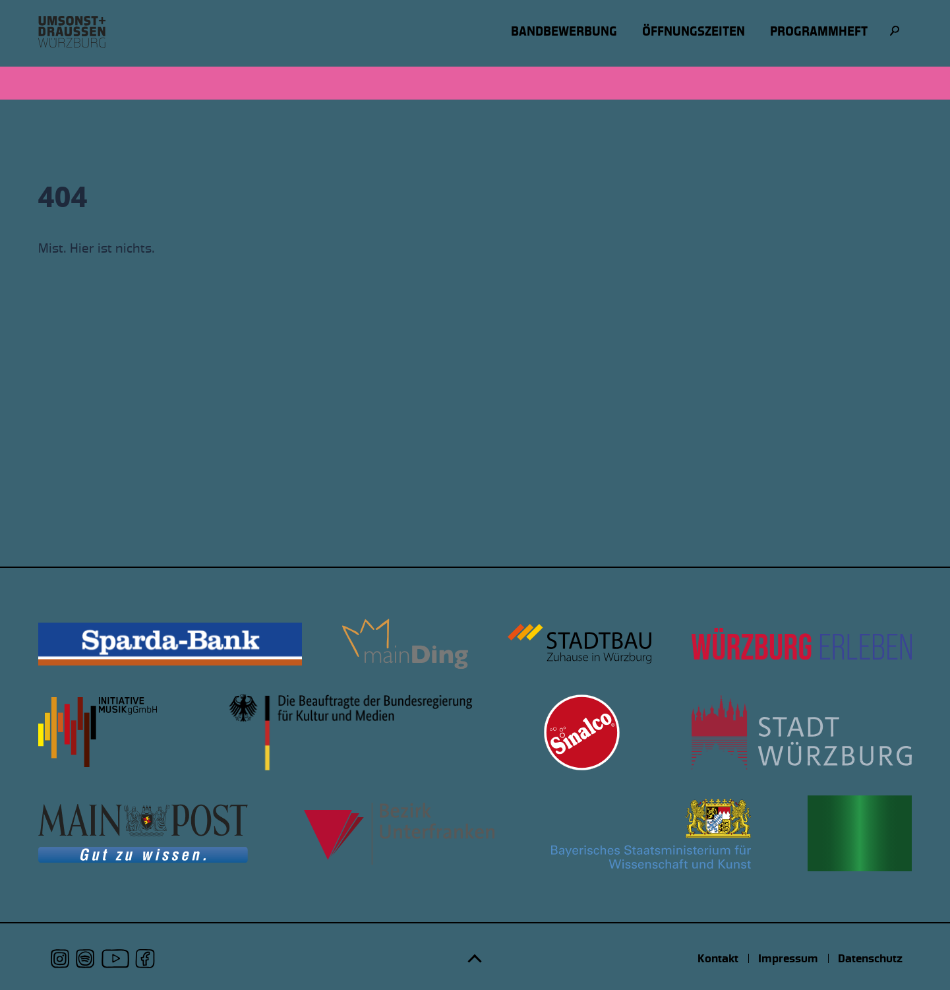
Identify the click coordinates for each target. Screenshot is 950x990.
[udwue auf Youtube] (115, 958)
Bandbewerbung (564, 31)
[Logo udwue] (71, 31)
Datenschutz (870, 958)
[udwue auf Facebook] (145, 958)
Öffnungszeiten (693, 31)
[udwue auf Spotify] (85, 958)
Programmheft (819, 31)
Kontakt (718, 958)
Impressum (788, 958)
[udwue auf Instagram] (60, 958)
